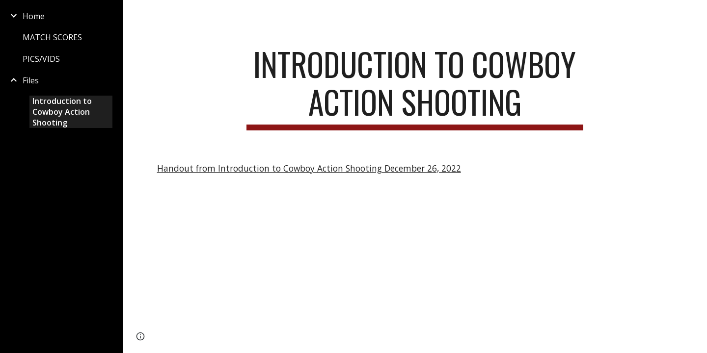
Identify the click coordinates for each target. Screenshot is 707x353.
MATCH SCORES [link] (52, 37)
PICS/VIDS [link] (41, 58)
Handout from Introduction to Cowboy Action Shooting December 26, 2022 (309, 168)
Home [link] (34, 16)
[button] (695, 13)
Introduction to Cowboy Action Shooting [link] (62, 112)
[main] (415, 87)
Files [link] (31, 80)
